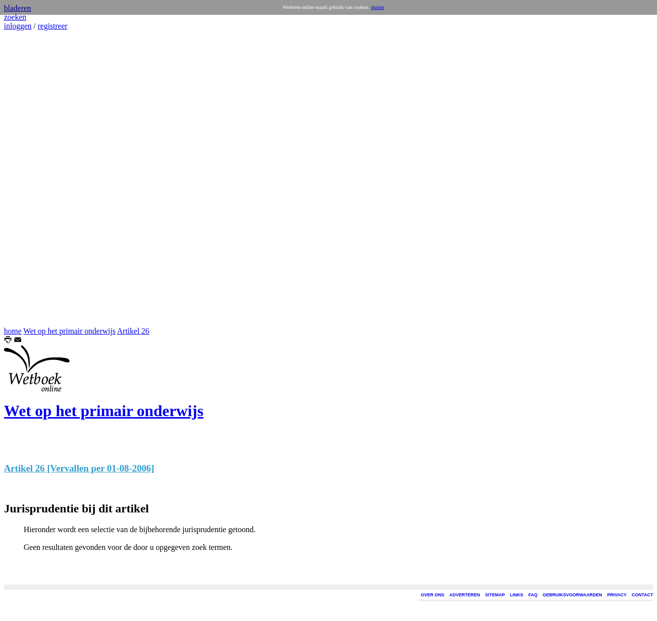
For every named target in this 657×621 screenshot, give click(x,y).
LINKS (516, 594)
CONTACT (642, 594)
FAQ (533, 594)
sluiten (377, 7)
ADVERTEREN (465, 594)
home (13, 331)
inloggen (18, 26)
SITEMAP (495, 594)
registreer (52, 26)
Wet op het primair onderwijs (69, 331)
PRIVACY (616, 594)
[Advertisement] (33, 179)
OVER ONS (433, 594)
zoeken (15, 17)
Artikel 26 (133, 331)
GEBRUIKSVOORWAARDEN (572, 594)
